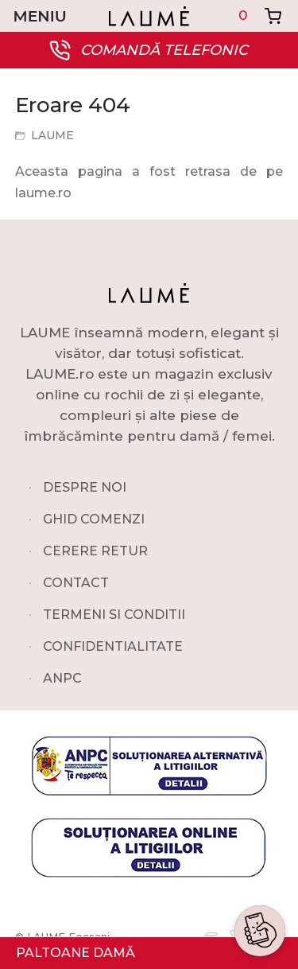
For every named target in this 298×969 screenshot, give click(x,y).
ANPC (62, 678)
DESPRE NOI (84, 487)
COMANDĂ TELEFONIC (164, 50)
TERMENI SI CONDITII (114, 614)
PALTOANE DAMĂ (75, 952)
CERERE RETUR (95, 550)
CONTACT (76, 582)
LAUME (52, 135)
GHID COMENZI (94, 519)
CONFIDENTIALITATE (113, 646)
